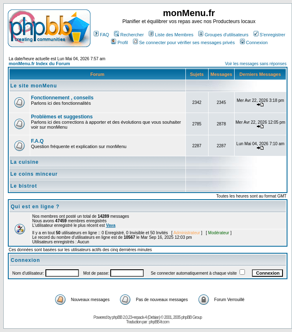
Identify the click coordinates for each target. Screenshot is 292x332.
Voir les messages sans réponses (256, 63)
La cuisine (24, 162)
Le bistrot (23, 186)
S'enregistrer (269, 34)
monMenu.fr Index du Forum (39, 63)
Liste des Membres (171, 34)
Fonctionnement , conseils (62, 98)
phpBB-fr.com (159, 322)
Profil (119, 42)
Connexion (254, 42)
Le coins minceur (34, 174)
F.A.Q (37, 141)
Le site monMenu (33, 86)
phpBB (117, 317)
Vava (111, 225)
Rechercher (129, 34)
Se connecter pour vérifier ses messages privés (184, 42)
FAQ (101, 34)
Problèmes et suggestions (62, 117)
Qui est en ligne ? (35, 207)
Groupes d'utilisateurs (223, 34)
